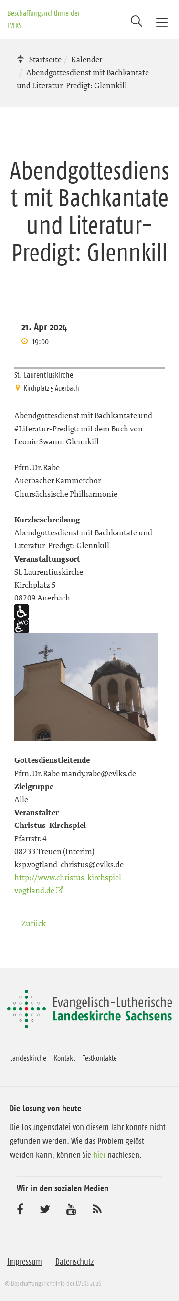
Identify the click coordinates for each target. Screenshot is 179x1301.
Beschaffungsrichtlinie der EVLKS (43, 19)
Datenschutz (74, 1261)
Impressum (24, 1261)
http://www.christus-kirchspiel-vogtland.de (69, 883)
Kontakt (64, 1058)
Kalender (86, 59)
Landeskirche (28, 1058)
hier (99, 1155)
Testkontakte (100, 1058)
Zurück (33, 923)
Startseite (45, 59)
